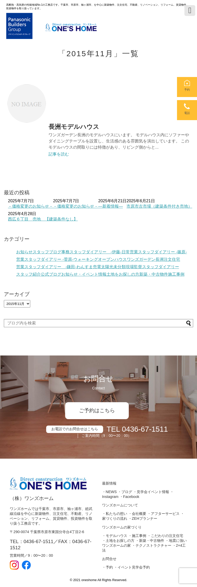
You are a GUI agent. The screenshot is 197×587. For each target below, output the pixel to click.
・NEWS (109, 492)
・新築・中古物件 (149, 540)
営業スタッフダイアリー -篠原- (158, 252)
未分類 (119, 267)
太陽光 (107, 267)
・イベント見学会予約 (132, 567)
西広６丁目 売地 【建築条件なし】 (43, 219)
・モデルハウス (114, 536)
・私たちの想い (114, 514)
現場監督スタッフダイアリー (152, 267)
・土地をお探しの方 (118, 540)
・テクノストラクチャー (151, 545)
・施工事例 (137, 536)
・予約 (107, 567)
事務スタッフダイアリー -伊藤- (91, 252)
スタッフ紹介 (28, 274)
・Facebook (129, 497)
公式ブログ (51, 274)
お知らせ (24, 252)
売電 (97, 267)
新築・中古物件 (153, 274)
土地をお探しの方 (122, 274)
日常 (126, 252)
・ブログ (125, 492)
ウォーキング (85, 259)
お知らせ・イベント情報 (83, 274)
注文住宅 (172, 259)
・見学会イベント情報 (151, 492)
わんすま (84, 267)
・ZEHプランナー (142, 518)
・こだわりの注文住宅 (165, 536)
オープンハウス (112, 259)
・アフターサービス (163, 514)
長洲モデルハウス (73, 126)
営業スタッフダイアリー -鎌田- (46, 267)
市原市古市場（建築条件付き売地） (159, 206)
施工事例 (176, 274)
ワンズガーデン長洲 (145, 259)
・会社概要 (137, 514)
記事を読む (58, 154)
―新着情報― (110, 206)
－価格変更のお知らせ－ (30, 206)
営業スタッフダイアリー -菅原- (44, 259)
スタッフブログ (47, 252)
